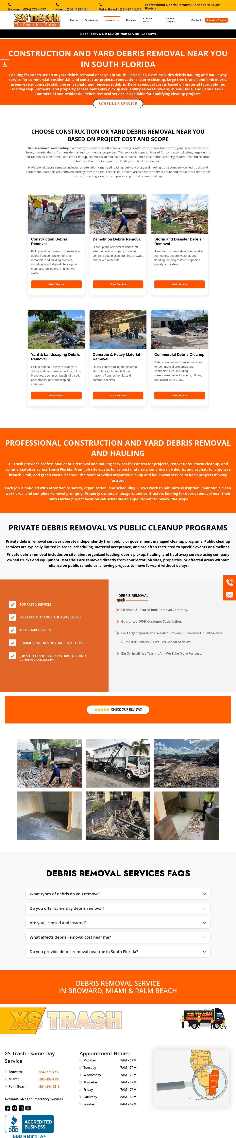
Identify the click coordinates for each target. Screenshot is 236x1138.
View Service (56, 284)
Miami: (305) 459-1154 (72, 10)
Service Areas (147, 20)
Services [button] (110, 20)
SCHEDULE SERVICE (118, 103)
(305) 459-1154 (48, 1079)
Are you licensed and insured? (58, 923)
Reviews (131, 20)
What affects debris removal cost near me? (70, 937)
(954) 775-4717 (48, 1072)
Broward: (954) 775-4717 (27, 10)
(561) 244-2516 (48, 1087)
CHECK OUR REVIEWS (118, 710)
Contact (196, 20)
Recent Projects (171, 20)
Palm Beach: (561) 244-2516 (120, 10)
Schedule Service (216, 20)
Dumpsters (91, 20)
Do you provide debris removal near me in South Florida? (84, 952)
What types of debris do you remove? (65, 894)
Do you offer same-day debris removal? (67, 908)
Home (74, 20)
